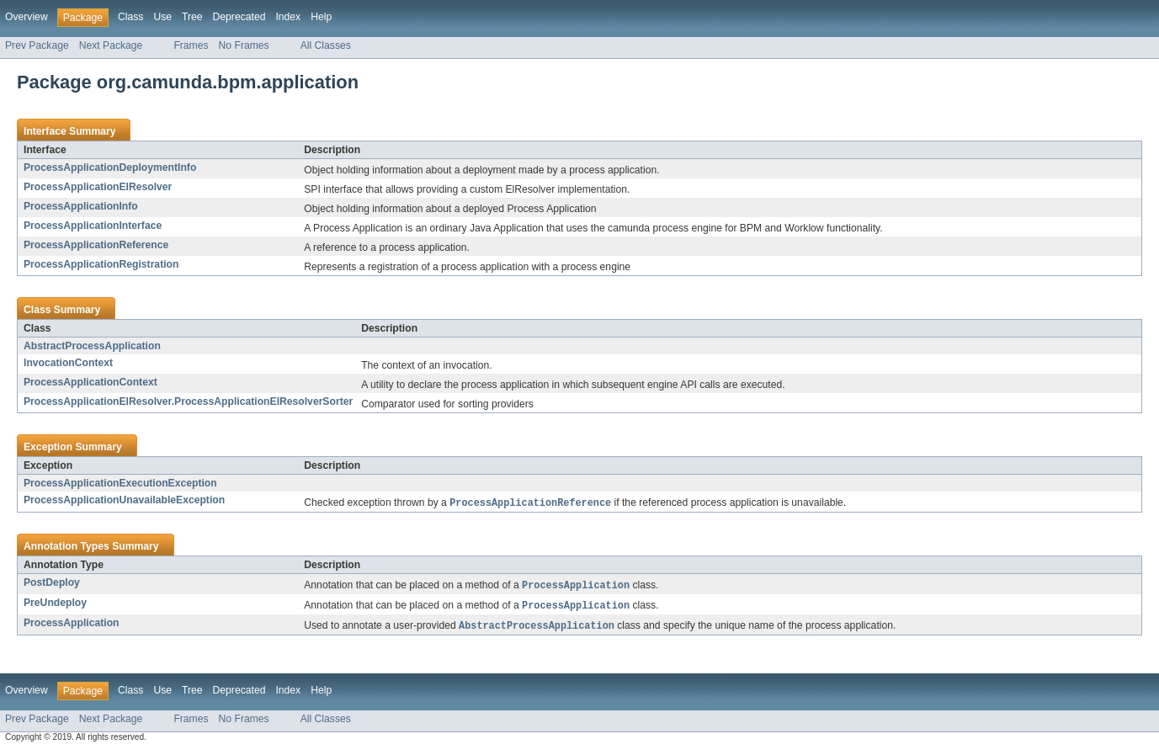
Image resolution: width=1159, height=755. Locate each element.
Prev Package (37, 45)
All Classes (325, 45)
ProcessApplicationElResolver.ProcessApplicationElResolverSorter (188, 401)
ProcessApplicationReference (96, 245)
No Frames (244, 45)
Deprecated (239, 17)
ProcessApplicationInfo (81, 206)
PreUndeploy (55, 604)
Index (287, 17)
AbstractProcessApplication (92, 346)
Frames (190, 45)
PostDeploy (52, 583)
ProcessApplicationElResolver (98, 187)
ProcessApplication (72, 625)
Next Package (111, 45)
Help (321, 17)
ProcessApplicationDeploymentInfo (110, 167)
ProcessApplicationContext (90, 382)
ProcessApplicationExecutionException (120, 483)
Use (162, 17)
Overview (26, 17)
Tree (192, 17)
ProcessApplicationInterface (93, 225)
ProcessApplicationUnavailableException (124, 500)
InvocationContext (68, 363)
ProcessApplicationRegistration (101, 264)
